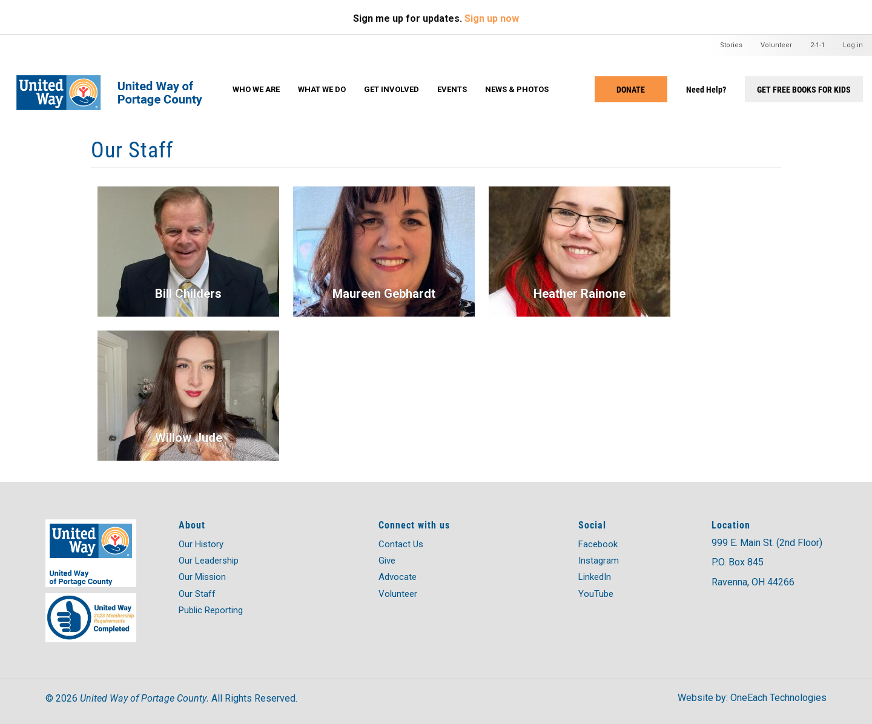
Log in (853, 45)
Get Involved (391, 89)
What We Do (322, 89)
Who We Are (256, 89)
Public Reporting (211, 610)
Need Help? (706, 89)
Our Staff (197, 593)
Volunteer (776, 45)
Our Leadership (209, 560)
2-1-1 (817, 45)
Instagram (598, 560)
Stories (731, 45)
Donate (630, 89)
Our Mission (202, 576)
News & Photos (517, 89)
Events (452, 89)
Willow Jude (188, 437)
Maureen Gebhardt (383, 293)
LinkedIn (594, 576)
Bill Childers (188, 293)
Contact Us (400, 544)
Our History (201, 544)
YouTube (595, 593)
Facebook (598, 544)
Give (386, 560)
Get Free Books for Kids (804, 89)
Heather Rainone (579, 293)
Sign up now (491, 18)
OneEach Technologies (778, 697)
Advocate (397, 576)
